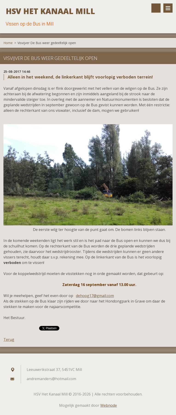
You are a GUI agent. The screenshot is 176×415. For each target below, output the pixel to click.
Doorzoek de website (156, 8)
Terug (8, 339)
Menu (168, 8)
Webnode (108, 405)
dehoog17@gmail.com (95, 295)
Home (8, 43)
